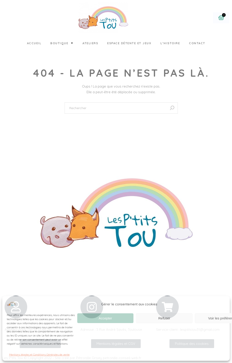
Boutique (61, 43)
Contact (197, 43)
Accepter (105, 318)
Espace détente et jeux (129, 43)
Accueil (34, 43)
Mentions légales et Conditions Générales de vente (39, 354)
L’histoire (170, 43)
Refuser (164, 318)
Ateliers (90, 43)
